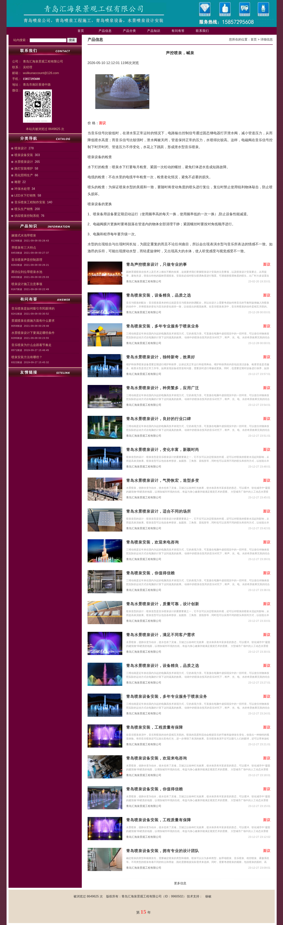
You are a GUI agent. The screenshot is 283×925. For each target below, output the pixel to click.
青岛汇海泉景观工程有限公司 (143, 281)
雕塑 (17, 182)
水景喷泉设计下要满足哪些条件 (33, 332)
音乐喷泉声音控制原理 (26, 259)
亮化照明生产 (23, 175)
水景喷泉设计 (23, 161)
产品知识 (153, 30)
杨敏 (208, 896)
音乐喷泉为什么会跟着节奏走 (31, 345)
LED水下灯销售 (25, 195)
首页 (81, 30)
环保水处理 (22, 188)
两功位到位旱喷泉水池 (26, 271)
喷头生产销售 (23, 209)
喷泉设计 (20, 148)
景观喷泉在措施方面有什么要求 (33, 320)
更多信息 (180, 883)
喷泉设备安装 (23, 155)
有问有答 (178, 30)
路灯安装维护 (23, 168)
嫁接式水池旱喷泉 (23, 235)
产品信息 (105, 30)
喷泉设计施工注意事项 (26, 284)
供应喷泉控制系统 (26, 215)
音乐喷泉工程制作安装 (29, 202)
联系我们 (202, 30)
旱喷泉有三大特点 (23, 247)
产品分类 (129, 30)
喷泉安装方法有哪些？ (26, 357)
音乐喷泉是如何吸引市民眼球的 (33, 308)
